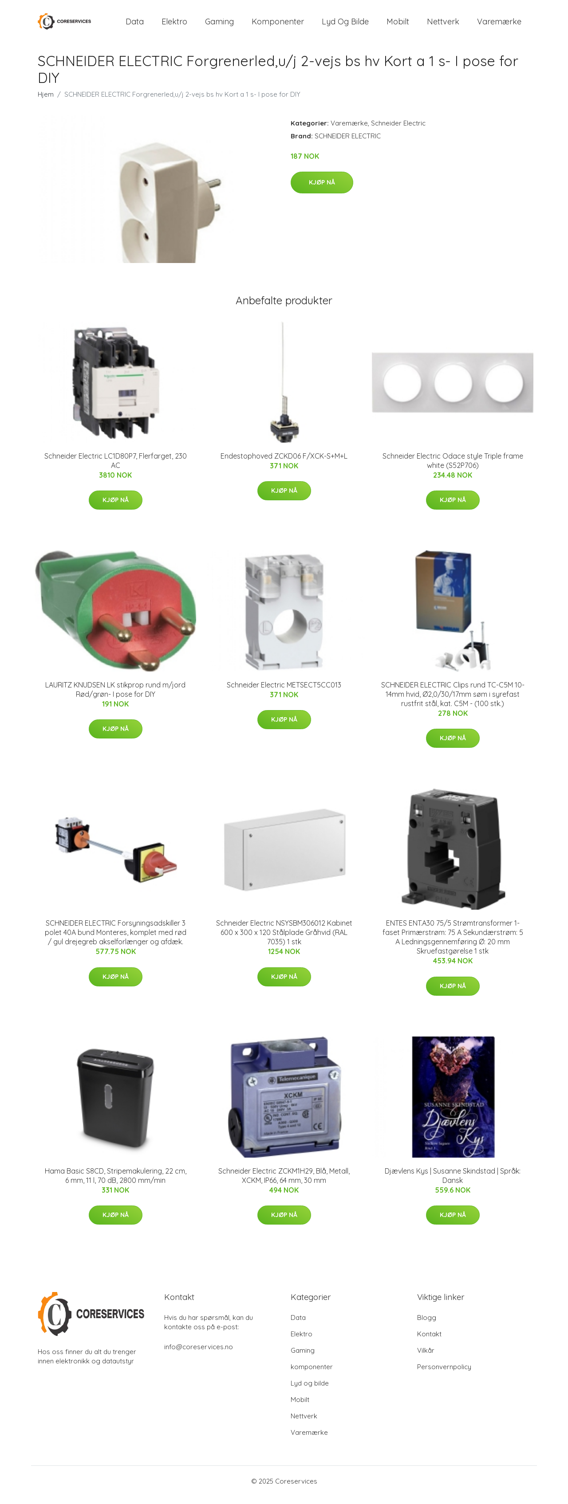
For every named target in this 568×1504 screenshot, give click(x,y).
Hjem (46, 102)
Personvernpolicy (444, 1374)
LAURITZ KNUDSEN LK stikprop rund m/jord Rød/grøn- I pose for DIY (115, 697)
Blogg (426, 1325)
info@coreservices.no (198, 1354)
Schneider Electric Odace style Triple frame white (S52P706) (453, 468)
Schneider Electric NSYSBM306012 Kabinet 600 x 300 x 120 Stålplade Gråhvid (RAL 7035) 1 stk (284, 940)
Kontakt (429, 1341)
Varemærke (499, 25)
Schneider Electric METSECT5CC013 (284, 692)
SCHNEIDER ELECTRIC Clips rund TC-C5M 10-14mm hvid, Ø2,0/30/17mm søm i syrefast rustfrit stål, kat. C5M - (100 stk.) (453, 701)
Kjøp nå (322, 190)
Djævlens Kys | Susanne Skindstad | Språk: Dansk (453, 1183)
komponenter (278, 25)
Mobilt (398, 25)
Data (135, 25)
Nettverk (443, 25)
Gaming (219, 25)
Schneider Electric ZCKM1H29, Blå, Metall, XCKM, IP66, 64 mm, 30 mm (284, 1183)
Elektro (174, 25)
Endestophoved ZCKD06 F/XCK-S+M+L (284, 463)
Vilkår (425, 1358)
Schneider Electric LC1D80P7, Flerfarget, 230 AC (115, 468)
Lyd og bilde (345, 25)
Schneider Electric (398, 130)
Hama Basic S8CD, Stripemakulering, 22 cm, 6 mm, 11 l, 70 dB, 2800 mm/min (115, 1183)
